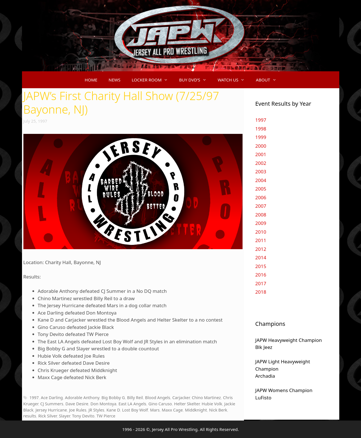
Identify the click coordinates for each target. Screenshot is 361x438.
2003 (260, 171)
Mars (155, 410)
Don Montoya (103, 403)
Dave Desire (76, 403)
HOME (91, 80)
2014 (260, 257)
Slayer (64, 416)
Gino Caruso (160, 403)
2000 (260, 146)
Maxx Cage (172, 410)
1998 (260, 128)
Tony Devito (83, 416)
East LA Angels (132, 403)
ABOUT (269, 79)
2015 (260, 266)
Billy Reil (135, 397)
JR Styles (96, 410)
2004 (260, 180)
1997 (34, 397)
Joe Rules (77, 410)
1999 (260, 137)
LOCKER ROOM (152, 79)
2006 (260, 197)
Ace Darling (52, 397)
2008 (260, 214)
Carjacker (181, 397)
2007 (260, 206)
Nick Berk (218, 410)
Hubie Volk (212, 403)
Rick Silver (47, 416)
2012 (260, 249)
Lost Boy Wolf (135, 410)
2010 (260, 232)
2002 (260, 163)
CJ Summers (51, 403)
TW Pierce (105, 416)
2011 (260, 240)
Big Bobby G (113, 397)
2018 (260, 292)
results (29, 416)
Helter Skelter (186, 403)
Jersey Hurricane (51, 410)
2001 (260, 154)
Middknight (196, 410)
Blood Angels (157, 397)
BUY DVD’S (195, 79)
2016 (260, 274)
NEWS (114, 80)
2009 (260, 223)
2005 (260, 188)
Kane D (113, 410)
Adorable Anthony (82, 397)
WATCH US (234, 79)
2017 (260, 283)
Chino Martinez (206, 397)
